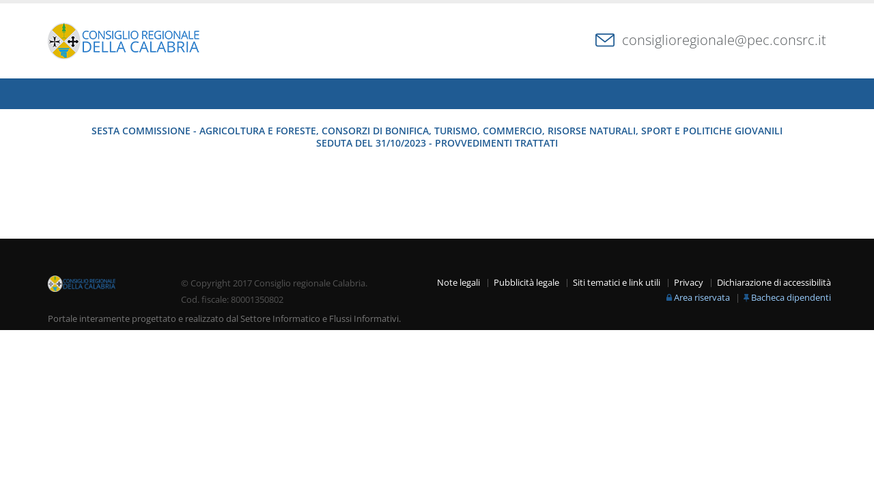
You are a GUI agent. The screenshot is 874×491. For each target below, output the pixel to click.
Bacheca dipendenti (791, 297)
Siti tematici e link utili (616, 282)
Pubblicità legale (526, 282)
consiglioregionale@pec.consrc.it (724, 40)
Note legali (458, 282)
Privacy (688, 282)
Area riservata (702, 297)
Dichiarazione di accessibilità (774, 282)
